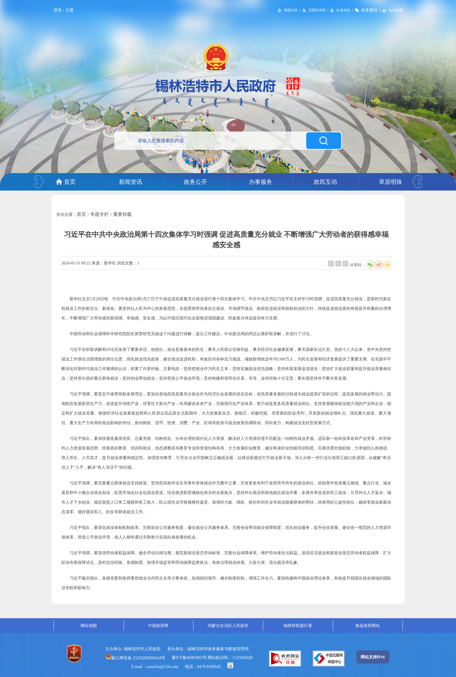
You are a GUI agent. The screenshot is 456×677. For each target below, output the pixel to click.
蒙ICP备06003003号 (189, 657)
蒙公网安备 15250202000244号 (135, 658)
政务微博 (395, 10)
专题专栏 (99, 214)
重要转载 (122, 214)
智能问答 (291, 10)
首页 (81, 214)
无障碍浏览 (317, 10)
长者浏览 (343, 10)
